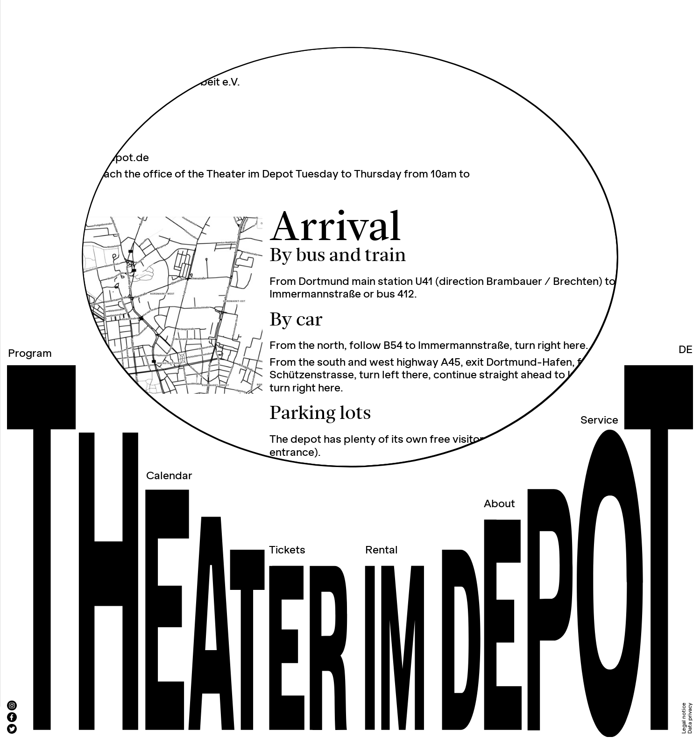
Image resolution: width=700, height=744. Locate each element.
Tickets (287, 550)
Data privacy (690, 718)
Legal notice (683, 718)
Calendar (169, 476)
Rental (381, 550)
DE (686, 350)
